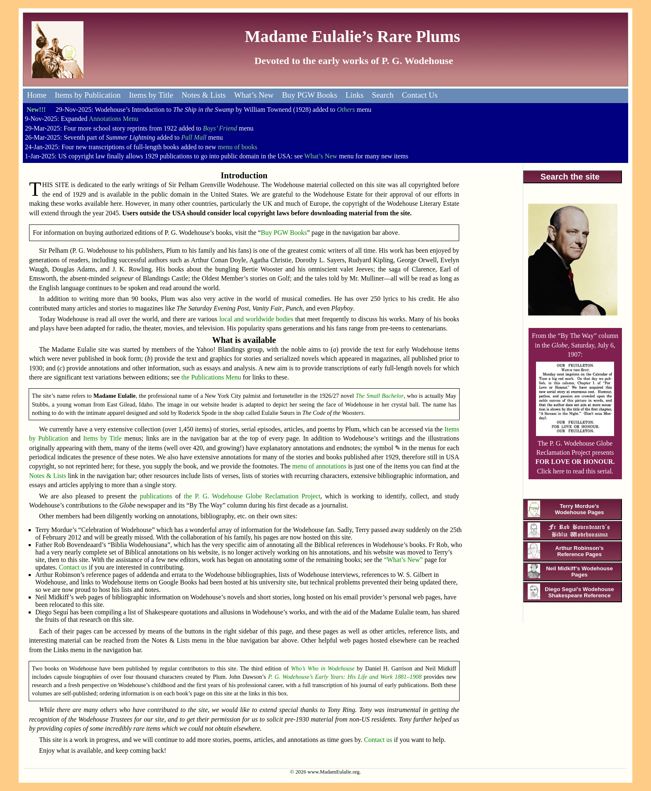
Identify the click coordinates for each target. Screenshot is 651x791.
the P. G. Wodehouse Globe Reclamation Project (252, 496)
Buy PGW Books (309, 95)
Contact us (73, 567)
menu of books (237, 146)
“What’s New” (403, 559)
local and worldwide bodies (256, 319)
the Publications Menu (211, 377)
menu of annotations (319, 466)
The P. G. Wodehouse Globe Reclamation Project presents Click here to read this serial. (575, 452)
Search (383, 95)
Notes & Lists (203, 95)
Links (354, 95)
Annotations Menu (114, 118)
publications (156, 496)
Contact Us (420, 95)
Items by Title (151, 95)
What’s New (254, 95)
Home (36, 95)
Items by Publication (88, 95)
